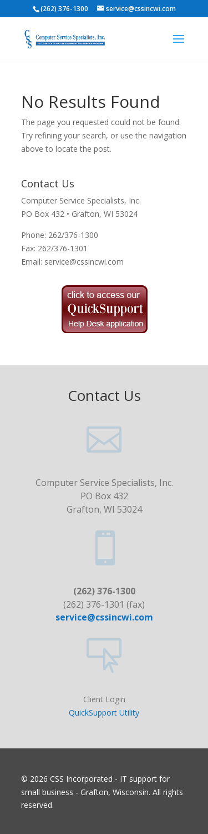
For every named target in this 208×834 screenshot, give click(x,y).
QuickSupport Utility (104, 712)
